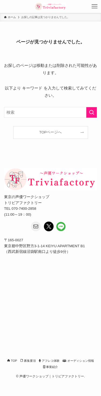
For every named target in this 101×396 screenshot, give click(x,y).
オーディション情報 (78, 360)
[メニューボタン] (94, 6)
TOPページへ (50, 132)
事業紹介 (50, 367)
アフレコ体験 (49, 360)
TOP (12, 360)
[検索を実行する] (91, 112)
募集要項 (28, 360)
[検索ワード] (50, 112)
